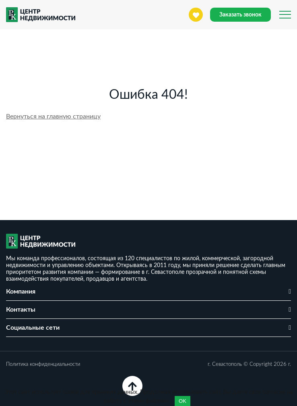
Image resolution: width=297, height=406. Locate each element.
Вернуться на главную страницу (53, 116)
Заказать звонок (240, 15)
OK (182, 401)
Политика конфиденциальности (43, 364)
